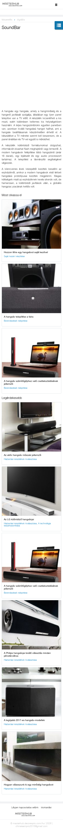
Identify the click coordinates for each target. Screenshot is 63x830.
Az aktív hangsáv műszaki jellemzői (22, 455)
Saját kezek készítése (14, 256)
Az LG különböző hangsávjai (19, 519)
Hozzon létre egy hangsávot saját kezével (26, 252)
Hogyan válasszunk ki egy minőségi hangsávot (28, 784)
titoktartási (46, 807)
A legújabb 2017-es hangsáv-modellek (24, 720)
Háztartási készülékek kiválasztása (20, 459)
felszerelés (7, 19)
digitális (21, 19)
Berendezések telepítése (15, 321)
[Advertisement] (31, 63)
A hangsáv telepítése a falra (18, 316)
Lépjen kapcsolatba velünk (25, 807)
